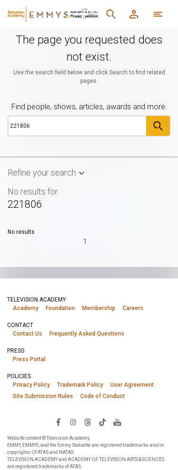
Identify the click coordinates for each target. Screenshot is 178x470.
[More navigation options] (158, 14)
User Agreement (132, 384)
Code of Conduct (102, 396)
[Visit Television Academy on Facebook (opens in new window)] (58, 421)
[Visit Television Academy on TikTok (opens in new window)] (102, 421)
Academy (25, 308)
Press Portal (29, 359)
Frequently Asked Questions (86, 333)
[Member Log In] (133, 14)
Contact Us (27, 333)
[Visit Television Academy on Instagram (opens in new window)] (73, 421)
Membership (98, 308)
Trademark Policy (80, 384)
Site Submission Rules (43, 396)
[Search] (111, 14)
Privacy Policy (31, 384)
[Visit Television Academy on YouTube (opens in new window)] (117, 421)
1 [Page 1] (85, 241)
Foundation (60, 308)
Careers (132, 308)
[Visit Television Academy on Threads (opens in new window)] (88, 421)
